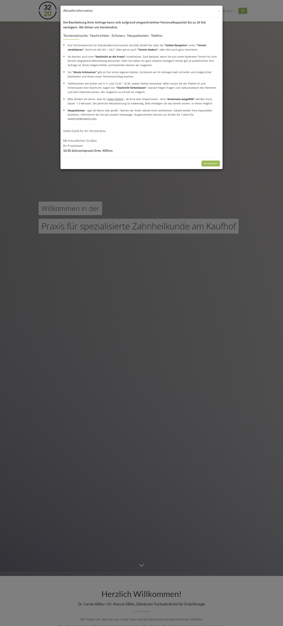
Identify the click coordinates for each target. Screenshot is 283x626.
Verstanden (211, 163)
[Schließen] (219, 11)
